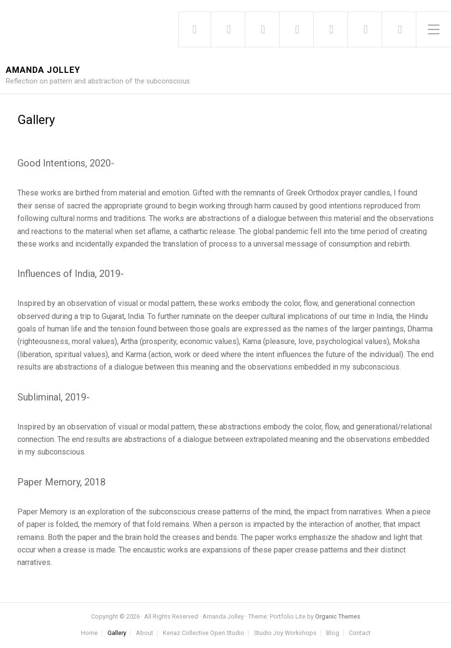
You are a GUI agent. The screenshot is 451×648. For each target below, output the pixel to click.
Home (89, 633)
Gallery (116, 633)
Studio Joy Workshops (285, 633)
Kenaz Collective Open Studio (203, 633)
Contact (360, 633)
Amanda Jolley (43, 70)
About (144, 633)
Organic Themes (337, 616)
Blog (332, 633)
